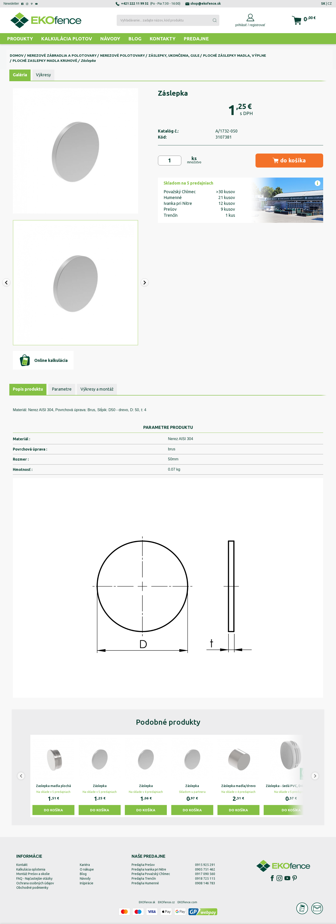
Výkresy (43, 74)
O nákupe (87, 869)
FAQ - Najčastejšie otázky (34, 878)
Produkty (20, 38)
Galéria (20, 74)
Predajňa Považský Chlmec (151, 874)
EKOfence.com (187, 902)
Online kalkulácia (43, 360)
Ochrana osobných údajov (35, 883)
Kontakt (22, 865)
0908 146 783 (205, 883)
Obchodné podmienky (32, 887)
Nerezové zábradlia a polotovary (62, 55)
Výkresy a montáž (96, 389)
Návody (110, 38)
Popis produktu (28, 389)
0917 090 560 (205, 874)
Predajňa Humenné (145, 883)
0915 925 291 (205, 865)
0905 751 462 (205, 869)
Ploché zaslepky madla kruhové (45, 61)
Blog (134, 38)
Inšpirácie (86, 883)
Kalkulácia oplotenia (30, 869)
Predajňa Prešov (143, 865)
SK (323, 3)
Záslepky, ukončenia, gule (174, 55)
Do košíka (53, 810)
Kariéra (85, 865)
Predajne (196, 38)
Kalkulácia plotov (66, 38)
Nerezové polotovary (122, 55)
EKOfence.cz (166, 902)
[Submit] (214, 20)
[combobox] (168, 20)
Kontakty (162, 38)
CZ (330, 3)
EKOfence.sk (147, 902)
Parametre (62, 389)
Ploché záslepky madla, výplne (234, 55)
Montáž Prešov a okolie (33, 874)
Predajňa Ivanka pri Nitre (149, 869)
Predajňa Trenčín (144, 878)
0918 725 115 (205, 878)
